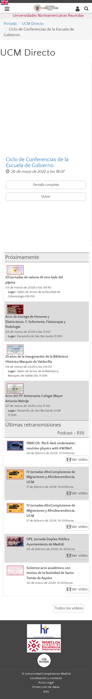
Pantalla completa (46, 185)
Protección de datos (46, 687)
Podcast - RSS (70, 433)
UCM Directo (33, 23)
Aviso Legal (46, 682)
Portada (10, 23)
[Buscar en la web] (86, 8)
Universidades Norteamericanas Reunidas (48, 15)
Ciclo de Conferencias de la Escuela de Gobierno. (37, 163)
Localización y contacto (46, 678)
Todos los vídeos (69, 608)
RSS (46, 691)
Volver (46, 197)
